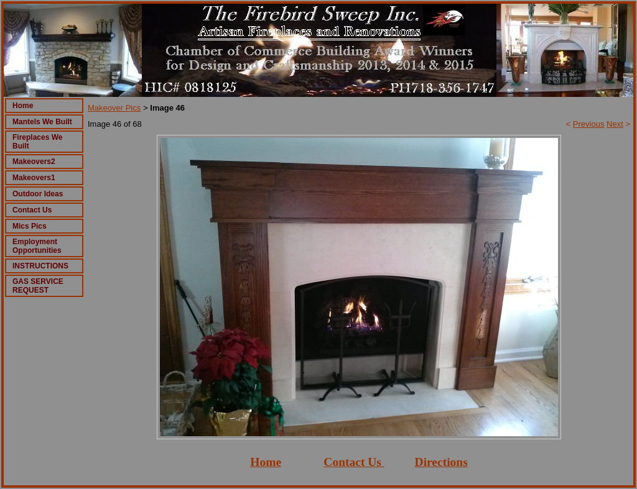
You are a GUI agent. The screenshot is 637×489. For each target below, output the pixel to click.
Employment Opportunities (37, 246)
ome (270, 461)
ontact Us (356, 461)
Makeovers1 (33, 177)
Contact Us (32, 210)
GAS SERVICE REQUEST (37, 286)
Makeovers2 (33, 161)
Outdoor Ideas (37, 194)
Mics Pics (29, 226)
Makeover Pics (114, 107)
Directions (441, 461)
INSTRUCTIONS (40, 266)
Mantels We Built (42, 121)
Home (22, 105)
